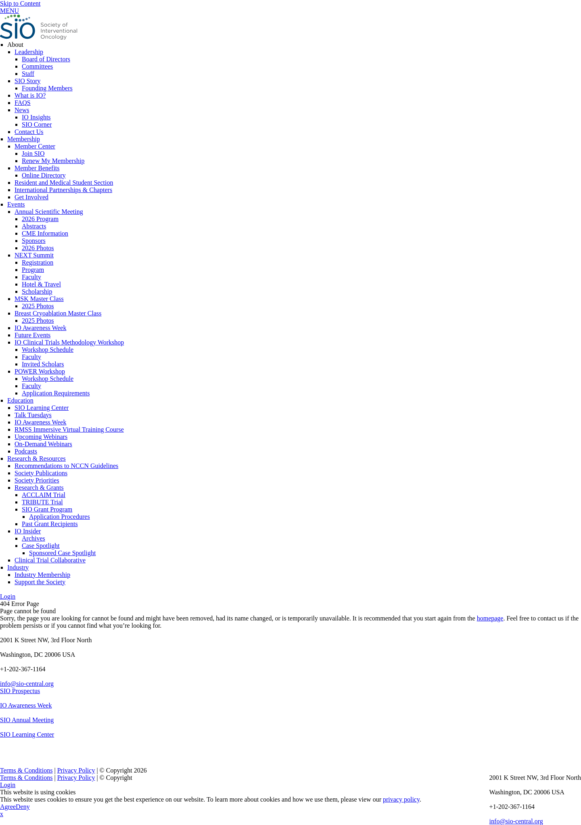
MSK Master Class (39, 298)
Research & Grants (39, 487)
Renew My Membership (53, 160)
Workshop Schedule (47, 349)
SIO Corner (37, 124)
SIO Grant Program (47, 509)
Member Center (35, 146)
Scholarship (37, 291)
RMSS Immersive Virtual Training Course (69, 429)
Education (20, 400)
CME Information (45, 233)
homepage (490, 618)
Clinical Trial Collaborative (50, 560)
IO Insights (36, 117)
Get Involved (31, 197)
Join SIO (33, 153)
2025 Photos (38, 306)
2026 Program (40, 218)
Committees (37, 66)
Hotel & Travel (41, 284)
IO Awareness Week (40, 327)
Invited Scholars (43, 364)
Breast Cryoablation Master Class (58, 313)
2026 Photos (38, 247)
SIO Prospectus (20, 690)
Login (7, 596)
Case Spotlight (41, 545)
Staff (28, 73)
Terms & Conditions (26, 770)
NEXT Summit (34, 255)
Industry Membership (42, 574)
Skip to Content (20, 3)
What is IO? (30, 95)
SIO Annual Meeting (27, 719)
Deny (23, 806)
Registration (37, 262)
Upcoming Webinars (41, 436)
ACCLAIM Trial (43, 494)
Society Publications (41, 473)
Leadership (29, 51)
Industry (18, 567)
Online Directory (44, 175)
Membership (23, 139)
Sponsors (34, 240)
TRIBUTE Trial (42, 502)
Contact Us (29, 131)
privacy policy (401, 799)
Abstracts (34, 226)
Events (16, 204)
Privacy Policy (76, 770)
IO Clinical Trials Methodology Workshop (69, 342)
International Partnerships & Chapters (63, 189)
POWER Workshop (40, 371)
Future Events (32, 335)
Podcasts (26, 451)
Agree (8, 806)
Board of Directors (46, 59)
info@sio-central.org (27, 683)
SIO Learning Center (42, 407)
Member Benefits (37, 168)
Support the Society (40, 582)
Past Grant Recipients (50, 523)
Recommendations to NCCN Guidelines (66, 465)
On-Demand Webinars (43, 444)
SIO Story (27, 80)
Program (33, 269)
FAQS (23, 102)
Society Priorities (37, 480)
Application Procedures (59, 516)
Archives (33, 538)
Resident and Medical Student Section (64, 182)
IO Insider (28, 531)
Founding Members (47, 88)
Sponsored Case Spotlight (62, 552)
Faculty (31, 277)
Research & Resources (36, 458)
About (15, 44)
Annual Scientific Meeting (49, 211)
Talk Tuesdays (33, 414)
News (22, 110)
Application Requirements (56, 393)
